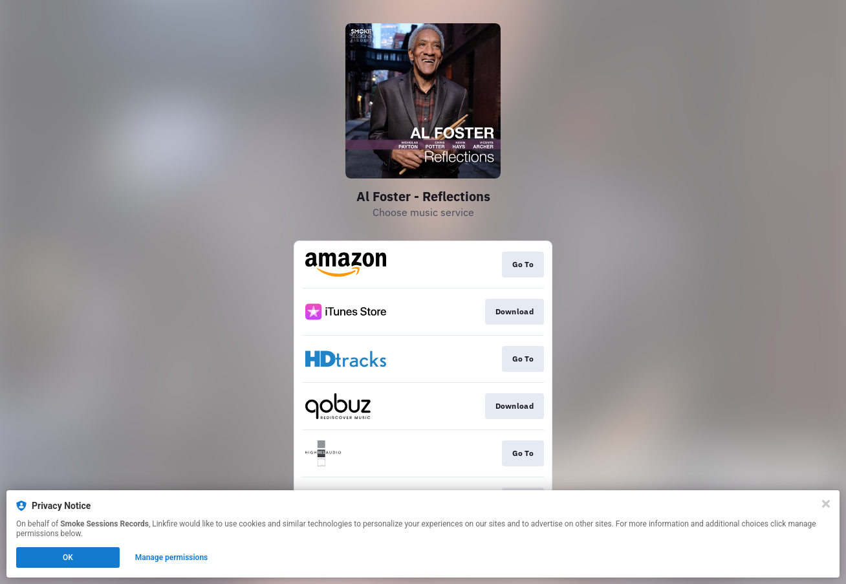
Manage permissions (171, 557)
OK (68, 557)
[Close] (826, 503)
